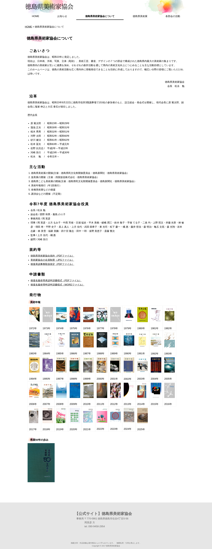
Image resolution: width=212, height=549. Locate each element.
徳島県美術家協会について (100, 16)
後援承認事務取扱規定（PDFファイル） (52, 264)
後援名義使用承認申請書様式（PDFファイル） (56, 280)
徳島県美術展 (140, 16)
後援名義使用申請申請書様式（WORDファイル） (57, 284)
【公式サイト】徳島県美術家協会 (103, 514)
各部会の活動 (172, 16)
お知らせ (62, 16)
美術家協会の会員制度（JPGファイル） (52, 260)
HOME (35, 16)
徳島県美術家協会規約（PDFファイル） (52, 255)
